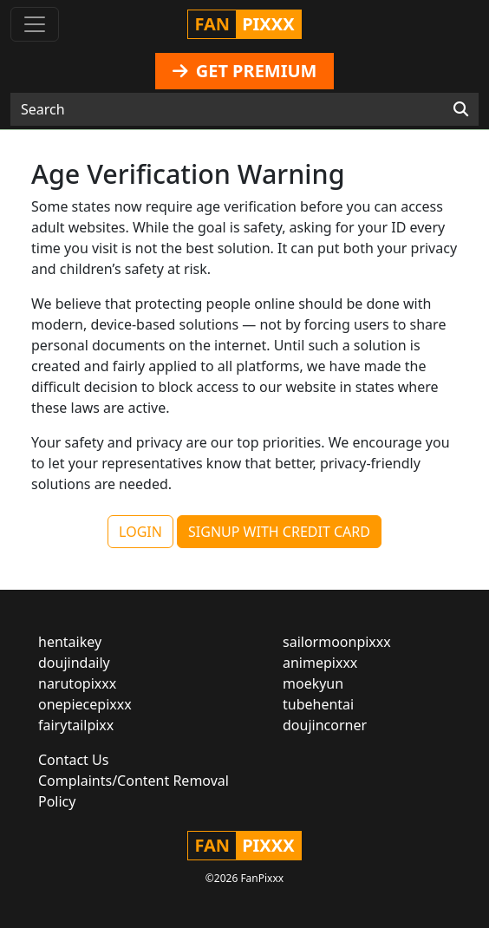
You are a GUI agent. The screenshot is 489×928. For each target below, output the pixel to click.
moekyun (313, 683)
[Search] (461, 109)
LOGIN (140, 531)
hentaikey (69, 641)
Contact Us (73, 759)
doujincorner (325, 725)
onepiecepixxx (85, 704)
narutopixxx (77, 683)
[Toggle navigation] (34, 24)
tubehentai (318, 704)
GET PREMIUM (245, 70)
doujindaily (74, 662)
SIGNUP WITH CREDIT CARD (279, 531)
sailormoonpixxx (337, 641)
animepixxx (320, 662)
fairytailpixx (76, 725)
